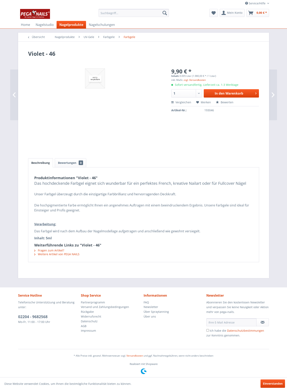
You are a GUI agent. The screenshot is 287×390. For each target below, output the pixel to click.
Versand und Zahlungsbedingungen (105, 307)
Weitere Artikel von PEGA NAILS (56, 254)
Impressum (88, 330)
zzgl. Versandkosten (195, 80)
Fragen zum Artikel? (49, 250)
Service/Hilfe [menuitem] (255, 3)
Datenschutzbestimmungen (245, 330)
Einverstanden (273, 383)
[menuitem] (134, 13)
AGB (83, 326)
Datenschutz (89, 321)
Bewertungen (70, 162)
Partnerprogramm (93, 302)
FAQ (146, 302)
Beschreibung (40, 163)
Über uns (150, 316)
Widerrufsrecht (91, 316)
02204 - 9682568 (33, 316)
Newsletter (151, 307)
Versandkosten (134, 355)
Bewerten (224, 102)
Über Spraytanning (156, 312)
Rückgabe (87, 312)
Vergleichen (181, 102)
